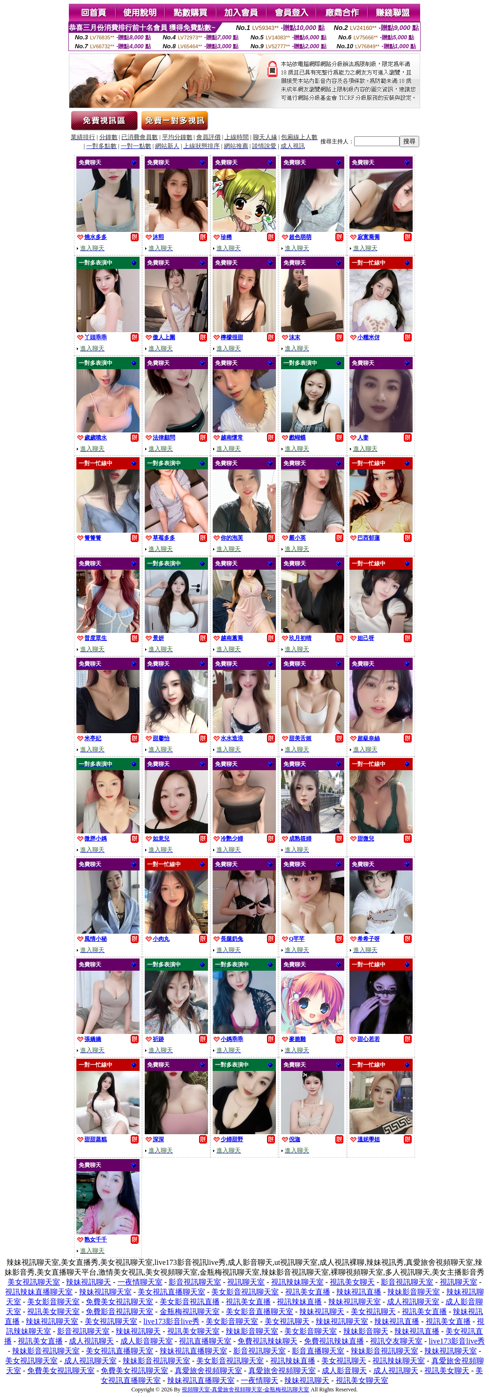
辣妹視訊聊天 (88, 1282)
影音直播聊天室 (318, 1351)
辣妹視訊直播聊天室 (193, 1351)
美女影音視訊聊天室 (245, 1292)
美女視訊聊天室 (33, 1282)
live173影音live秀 (171, 1321)
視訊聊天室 (246, 1282)
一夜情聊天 (259, 1380)
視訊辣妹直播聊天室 (39, 1292)
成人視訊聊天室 (413, 1302)
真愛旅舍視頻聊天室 (208, 1371)
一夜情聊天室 (140, 1282)
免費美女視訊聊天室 (119, 1302)
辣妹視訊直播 (358, 1292)
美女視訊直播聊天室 (171, 1292)
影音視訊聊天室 (195, 1282)
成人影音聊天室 (146, 1341)
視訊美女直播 (307, 1292)
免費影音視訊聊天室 (119, 1311)
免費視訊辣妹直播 (334, 1341)
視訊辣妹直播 (299, 1302)
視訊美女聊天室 (53, 1311)
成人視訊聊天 (91, 1341)
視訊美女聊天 (352, 1282)
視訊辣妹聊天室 (297, 1282)
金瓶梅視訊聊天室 (190, 1311)
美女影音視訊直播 (190, 1302)
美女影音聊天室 (53, 1302)
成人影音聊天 (344, 1371)
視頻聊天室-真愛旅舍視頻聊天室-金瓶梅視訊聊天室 (245, 1389)
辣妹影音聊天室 (413, 1292)
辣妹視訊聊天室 (105, 1292)
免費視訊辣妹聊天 (267, 1341)
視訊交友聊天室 (396, 1341)
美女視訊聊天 (373, 1311)
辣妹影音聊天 (365, 1331)
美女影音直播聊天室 (259, 1311)
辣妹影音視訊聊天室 (46, 1351)
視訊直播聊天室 (205, 1341)
